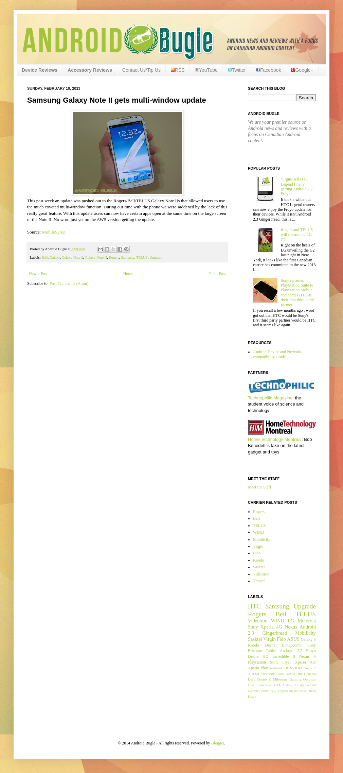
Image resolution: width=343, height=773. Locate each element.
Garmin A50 (267, 691)
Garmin (253, 691)
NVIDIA (296, 668)
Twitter (237, 70)
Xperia (267, 627)
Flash (280, 674)
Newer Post (38, 273)
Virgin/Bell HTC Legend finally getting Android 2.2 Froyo (297, 186)
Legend (283, 691)
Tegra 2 (310, 668)
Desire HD (258, 656)
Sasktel (259, 567)
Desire (270, 645)
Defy (251, 679)
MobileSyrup (54, 232)
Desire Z (264, 679)
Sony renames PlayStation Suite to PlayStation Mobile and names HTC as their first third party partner (297, 292)
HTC (254, 606)
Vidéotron (261, 574)
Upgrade (155, 257)
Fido (256, 553)
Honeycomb (292, 645)
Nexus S (307, 656)
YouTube (206, 70)
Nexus (291, 627)
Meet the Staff (259, 487)
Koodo (258, 560)
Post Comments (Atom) (69, 283)
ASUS (293, 639)
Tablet (271, 650)
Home (128, 273)
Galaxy (55, 257)
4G (279, 627)
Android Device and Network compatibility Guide (277, 354)
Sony (253, 627)
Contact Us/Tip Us (141, 70)
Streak (311, 691)
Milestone (280, 679)
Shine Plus (263, 685)
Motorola (306, 620)
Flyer (286, 662)
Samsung (127, 257)
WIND (258, 532)
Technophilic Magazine (270, 397)
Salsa (302, 691)
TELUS (142, 257)
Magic (293, 691)
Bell (44, 257)
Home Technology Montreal (275, 439)
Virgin (258, 546)
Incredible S (283, 656)
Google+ (302, 70)
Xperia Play (258, 668)
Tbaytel (259, 581)
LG (291, 620)
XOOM (253, 674)
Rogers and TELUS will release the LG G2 (297, 234)
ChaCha (310, 674)
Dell (313, 685)
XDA (277, 685)
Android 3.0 (279, 668)
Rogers (114, 257)
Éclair (252, 697)
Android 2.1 (290, 685)
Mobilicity (261, 539)
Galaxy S (308, 639)
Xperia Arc (305, 662)
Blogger (217, 743)
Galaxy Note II (96, 257)
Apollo (304, 685)
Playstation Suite (263, 662)
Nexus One (294, 674)
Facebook (268, 70)
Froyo (311, 650)
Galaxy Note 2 (72, 257)
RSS (178, 70)
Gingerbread (275, 633)
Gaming (295, 679)
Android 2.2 (291, 650)
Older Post (217, 273)
